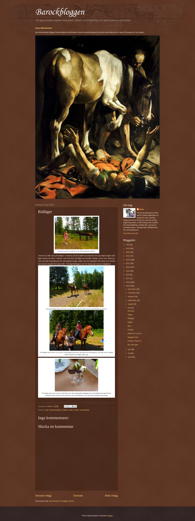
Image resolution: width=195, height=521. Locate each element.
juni (129, 349)
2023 (128, 256)
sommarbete (84, 410)
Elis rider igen (133, 345)
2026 (128, 245)
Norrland (131, 311)
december (132, 289)
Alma (141, 209)
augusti (131, 304)
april (130, 357)
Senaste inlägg (43, 495)
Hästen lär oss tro (134, 333)
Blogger (110, 516)
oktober (131, 297)
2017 (128, 278)
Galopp (130, 330)
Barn (129, 326)
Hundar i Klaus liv (134, 341)
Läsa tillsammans (43, 28)
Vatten (130, 315)
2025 (128, 248)
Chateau (64, 410)
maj (129, 353)
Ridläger (131, 318)
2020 (128, 267)
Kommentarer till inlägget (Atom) (61, 501)
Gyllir (71, 410)
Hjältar (130, 322)
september (132, 300)
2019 (128, 271)
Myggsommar (133, 337)
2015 (128, 286)
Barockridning (55, 410)
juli (129, 308)
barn (47, 410)
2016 (128, 282)
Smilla (76, 410)
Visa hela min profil (130, 233)
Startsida (78, 495)
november (132, 293)
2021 (128, 263)
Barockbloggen (59, 12)
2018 (128, 275)
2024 (128, 252)
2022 (128, 260)
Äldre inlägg (111, 495)
